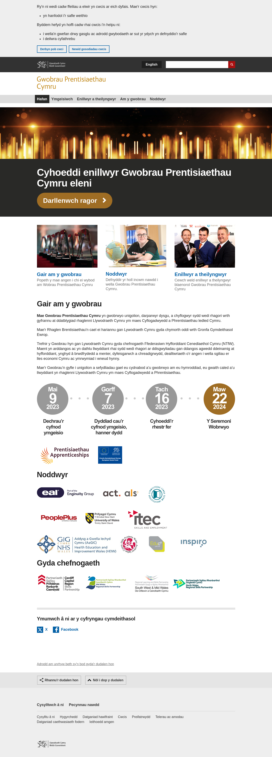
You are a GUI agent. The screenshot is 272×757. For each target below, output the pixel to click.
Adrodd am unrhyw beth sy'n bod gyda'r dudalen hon (75, 664)
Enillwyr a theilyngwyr (96, 99)
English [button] (152, 64)
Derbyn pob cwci (51, 49)
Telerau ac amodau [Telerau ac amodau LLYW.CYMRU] (170, 717)
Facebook (69, 630)
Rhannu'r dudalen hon (61, 680)
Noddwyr (158, 99)
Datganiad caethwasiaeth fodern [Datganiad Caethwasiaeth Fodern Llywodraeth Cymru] (60, 722)
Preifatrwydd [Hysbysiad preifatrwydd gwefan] (141, 717)
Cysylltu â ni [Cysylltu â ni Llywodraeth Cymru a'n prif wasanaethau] (46, 717)
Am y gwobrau (133, 99)
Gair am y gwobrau (67, 251)
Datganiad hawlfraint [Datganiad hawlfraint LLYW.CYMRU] (98, 717)
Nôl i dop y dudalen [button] (108, 680)
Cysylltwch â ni (50, 705)
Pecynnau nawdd (84, 705)
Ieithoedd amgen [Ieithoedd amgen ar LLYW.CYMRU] (101, 722)
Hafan (42, 99)
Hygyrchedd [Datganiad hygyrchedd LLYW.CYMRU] (68, 717)
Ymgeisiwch (62, 99)
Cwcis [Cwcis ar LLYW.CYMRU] (122, 717)
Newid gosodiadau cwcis (89, 49)
